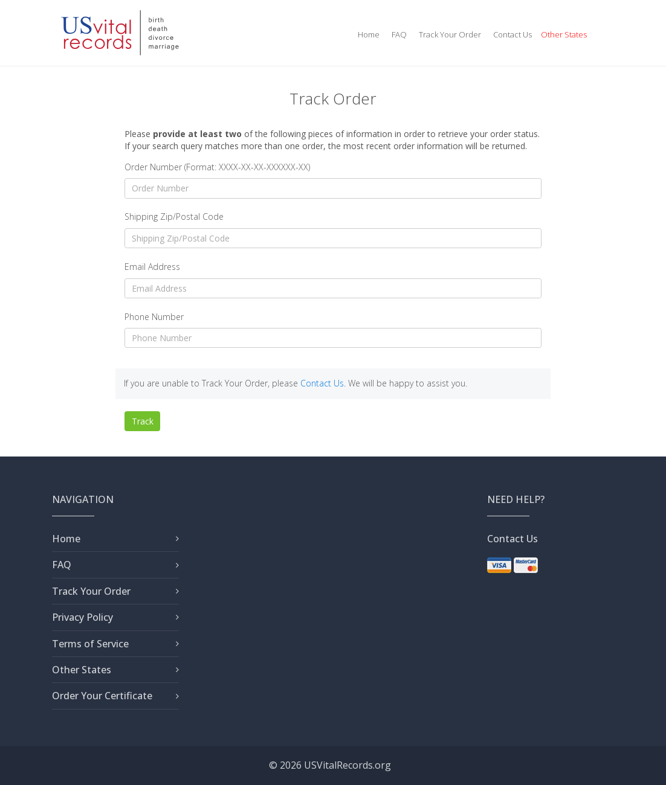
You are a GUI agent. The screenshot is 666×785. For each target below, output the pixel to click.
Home (369, 34)
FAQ (399, 34)
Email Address (152, 266)
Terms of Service (90, 643)
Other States (564, 34)
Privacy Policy (82, 617)
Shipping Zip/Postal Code (174, 216)
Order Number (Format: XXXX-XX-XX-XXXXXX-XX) (217, 167)
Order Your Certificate (102, 695)
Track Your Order (450, 34)
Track (143, 421)
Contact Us (512, 34)
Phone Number (154, 316)
